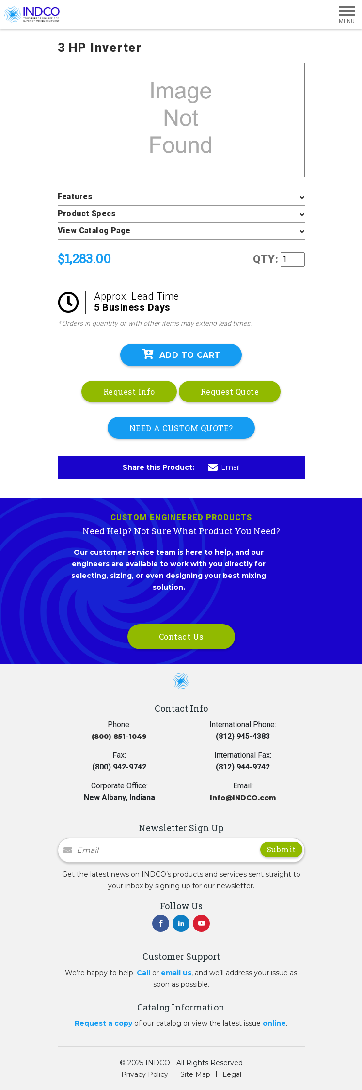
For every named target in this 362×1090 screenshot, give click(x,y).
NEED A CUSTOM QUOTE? (181, 428)
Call (143, 972)
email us (176, 972)
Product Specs (87, 213)
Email (224, 467)
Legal (231, 1074)
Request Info (129, 391)
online (274, 1023)
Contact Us (181, 636)
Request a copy (103, 1023)
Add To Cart (181, 354)
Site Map (195, 1074)
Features (75, 196)
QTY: (266, 259)
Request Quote (230, 391)
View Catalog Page (94, 230)
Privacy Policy (144, 1074)
